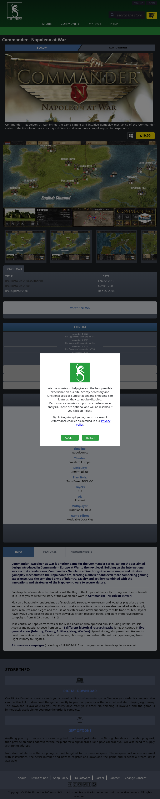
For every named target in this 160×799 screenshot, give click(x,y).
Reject (90, 438)
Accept (70, 438)
